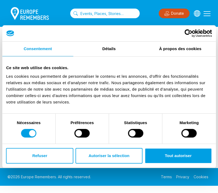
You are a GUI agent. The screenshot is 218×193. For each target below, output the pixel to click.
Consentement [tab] (38, 48)
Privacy (182, 177)
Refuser (39, 155)
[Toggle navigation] (207, 13)
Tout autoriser (178, 155)
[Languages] (197, 13)
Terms (166, 177)
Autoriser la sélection (109, 155)
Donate (174, 13)
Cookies (201, 177)
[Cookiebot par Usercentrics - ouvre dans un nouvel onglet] (188, 33)
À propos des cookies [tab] (180, 48)
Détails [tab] (109, 48)
